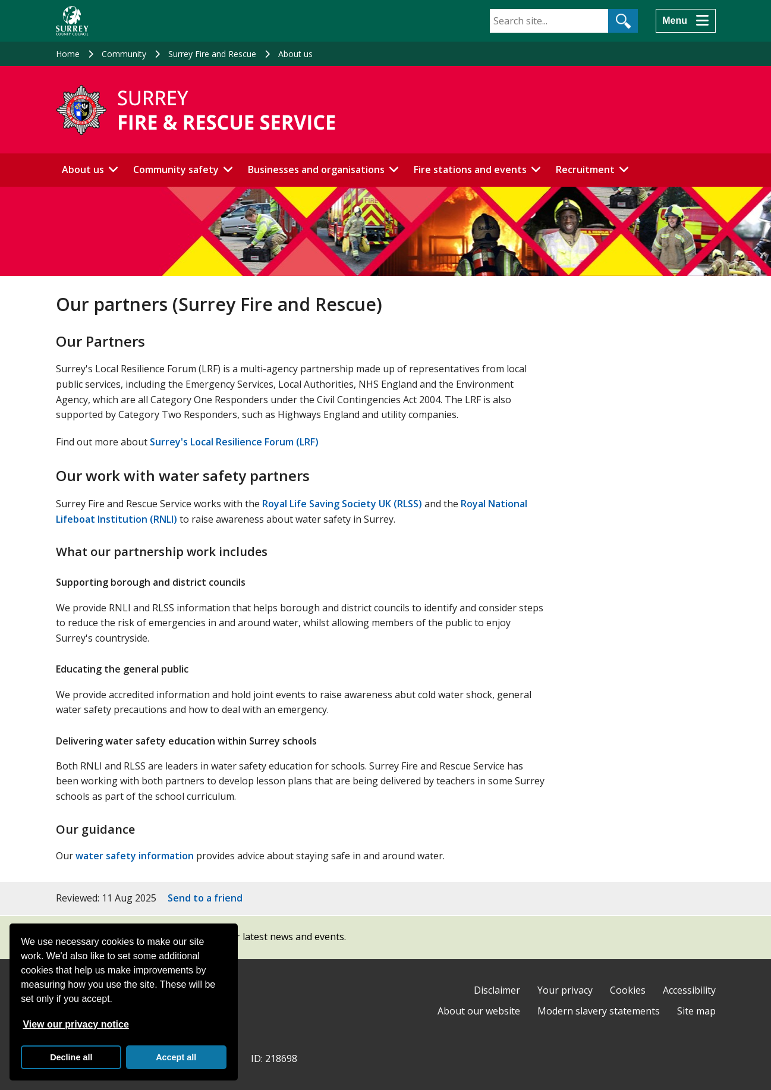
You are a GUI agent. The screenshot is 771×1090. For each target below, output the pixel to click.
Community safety (176, 169)
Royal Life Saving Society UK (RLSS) (342, 503)
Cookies (628, 990)
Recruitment (585, 169)
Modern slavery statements (598, 1010)
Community (124, 53)
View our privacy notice (75, 1024)
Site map (696, 1010)
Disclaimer (497, 990)
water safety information (134, 855)
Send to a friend (205, 897)
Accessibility (689, 990)
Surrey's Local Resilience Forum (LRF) (234, 441)
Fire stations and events (470, 169)
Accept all (176, 1057)
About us (295, 53)
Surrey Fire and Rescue (212, 53)
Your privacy (565, 990)
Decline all (71, 1057)
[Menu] (685, 21)
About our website (479, 1010)
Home (68, 53)
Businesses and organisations (316, 169)
